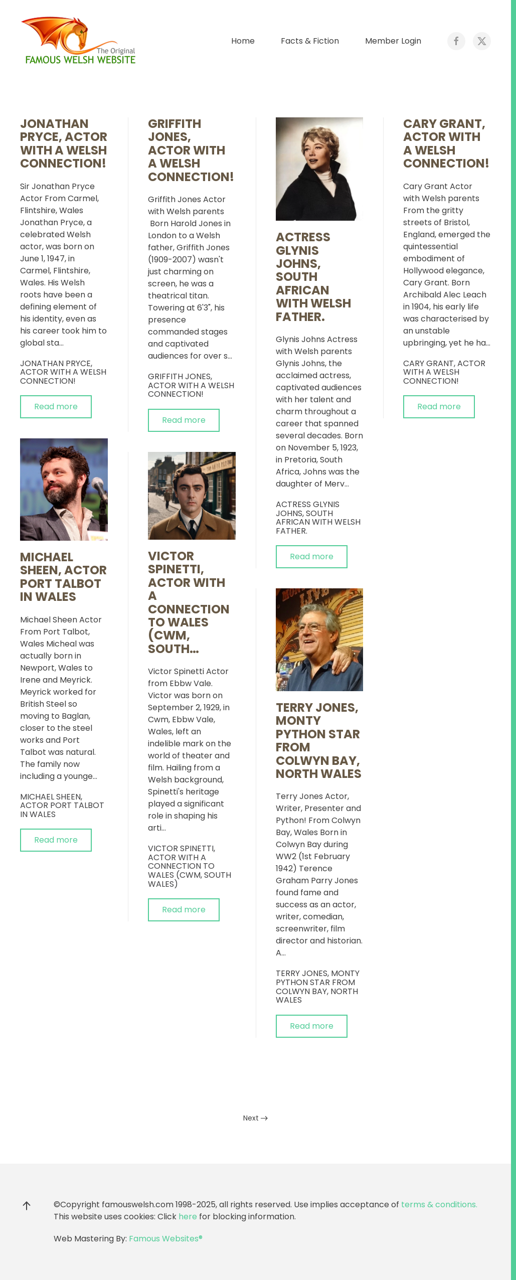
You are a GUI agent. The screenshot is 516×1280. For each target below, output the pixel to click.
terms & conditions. (439, 1204)
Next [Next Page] (255, 1118)
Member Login (393, 41)
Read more (56, 406)
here (188, 1216)
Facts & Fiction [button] (310, 41)
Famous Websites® (166, 1238)
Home (243, 41)
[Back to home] (80, 41)
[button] (26, 1206)
